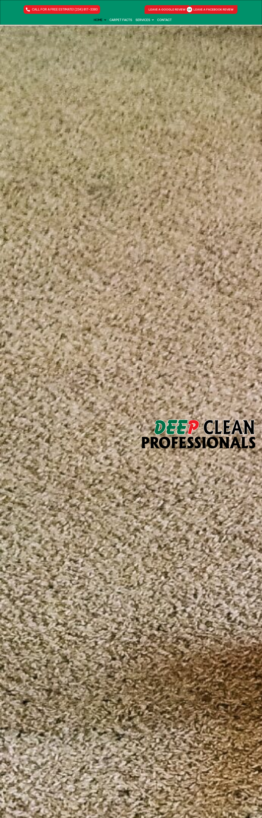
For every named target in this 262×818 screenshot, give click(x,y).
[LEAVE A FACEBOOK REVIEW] (213, 9)
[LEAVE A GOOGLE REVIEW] (167, 9)
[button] (62, 9)
